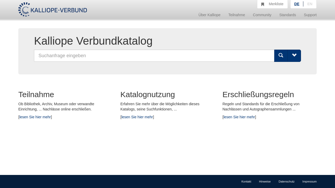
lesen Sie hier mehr (35, 117)
